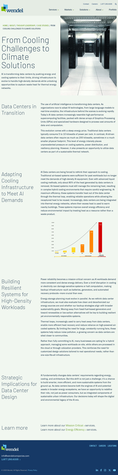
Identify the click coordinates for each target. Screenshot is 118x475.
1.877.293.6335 (10, 460)
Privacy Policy (32, 470)
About (12, 26)
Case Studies (43, 26)
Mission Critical (75, 425)
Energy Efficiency (76, 430)
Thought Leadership (26, 26)
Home (5, 26)
